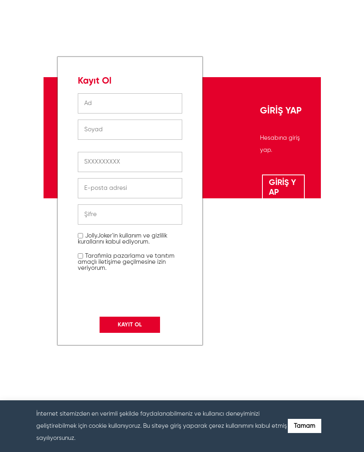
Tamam (304, 426)
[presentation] (139, 365)
